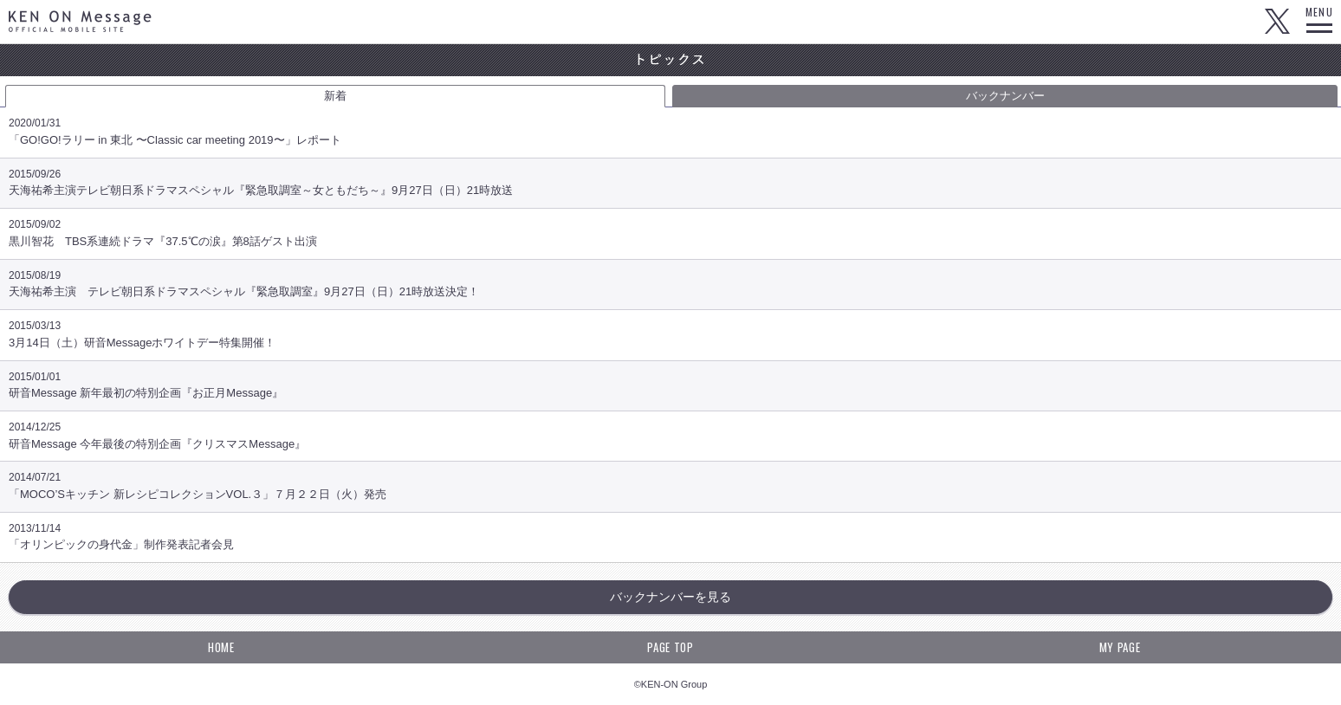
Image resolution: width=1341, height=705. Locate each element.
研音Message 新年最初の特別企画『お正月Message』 (670, 390)
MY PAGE (1120, 647)
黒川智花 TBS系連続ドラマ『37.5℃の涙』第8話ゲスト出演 (670, 237)
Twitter (1277, 21)
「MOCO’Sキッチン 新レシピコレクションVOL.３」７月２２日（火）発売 (670, 490)
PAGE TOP (670, 647)
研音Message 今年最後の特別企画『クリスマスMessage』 (670, 440)
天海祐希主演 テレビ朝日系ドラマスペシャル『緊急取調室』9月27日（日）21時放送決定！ (670, 288)
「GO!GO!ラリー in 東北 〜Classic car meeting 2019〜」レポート (670, 136)
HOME (221, 647)
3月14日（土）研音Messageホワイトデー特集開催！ (670, 339)
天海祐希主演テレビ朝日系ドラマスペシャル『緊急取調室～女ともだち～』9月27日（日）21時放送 (670, 187)
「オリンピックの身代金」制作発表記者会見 (670, 541)
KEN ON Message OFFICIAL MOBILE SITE (80, 21)
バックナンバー (1005, 95)
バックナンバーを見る (670, 597)
